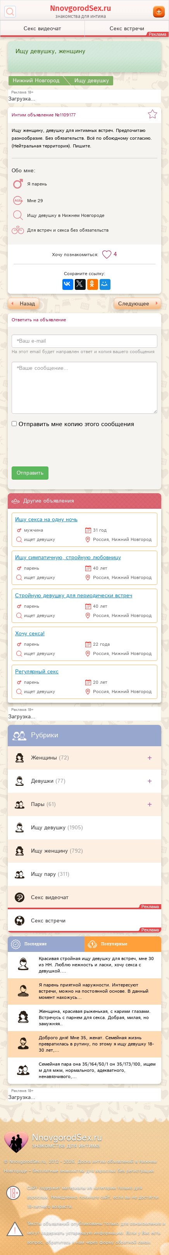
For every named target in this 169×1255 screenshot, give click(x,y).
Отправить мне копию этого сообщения (76, 424)
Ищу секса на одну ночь (46, 519)
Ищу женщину (50, 851)
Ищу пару (44, 874)
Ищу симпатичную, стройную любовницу (68, 558)
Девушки (43, 781)
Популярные (107, 944)
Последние (29, 944)
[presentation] (70, 451)
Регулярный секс (37, 672)
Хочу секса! (30, 634)
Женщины (45, 758)
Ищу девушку (49, 828)
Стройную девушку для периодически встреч (73, 596)
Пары (39, 804)
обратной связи (133, 1242)
